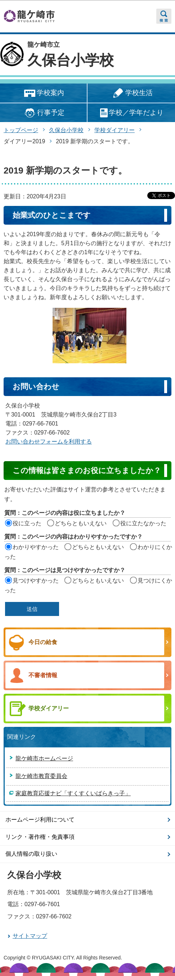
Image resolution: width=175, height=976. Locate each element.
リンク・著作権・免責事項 (40, 837)
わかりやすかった (36, 547)
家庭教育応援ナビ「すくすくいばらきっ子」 (73, 793)
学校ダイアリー (114, 130)
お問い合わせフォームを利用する (48, 441)
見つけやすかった (36, 580)
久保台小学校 (70, 60)
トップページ (21, 130)
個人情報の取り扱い (31, 854)
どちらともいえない (81, 523)
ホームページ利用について (40, 820)
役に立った (27, 523)
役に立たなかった (143, 523)
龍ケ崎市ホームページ (44, 758)
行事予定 (43, 112)
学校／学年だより (131, 113)
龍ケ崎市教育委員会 (41, 776)
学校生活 (131, 93)
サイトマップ (30, 936)
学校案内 (43, 93)
